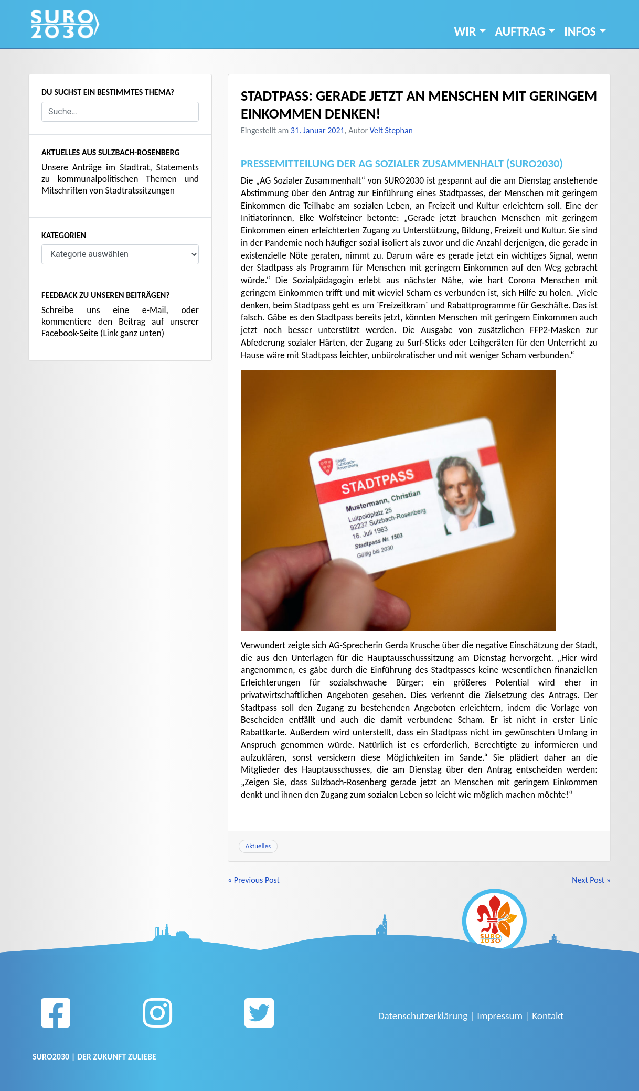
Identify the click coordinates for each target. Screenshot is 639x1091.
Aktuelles (258, 846)
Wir (465, 31)
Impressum (500, 1016)
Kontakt (547, 1016)
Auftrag (520, 31)
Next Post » (591, 880)
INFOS (580, 31)
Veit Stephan (391, 130)
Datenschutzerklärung (422, 1016)
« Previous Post (254, 880)
